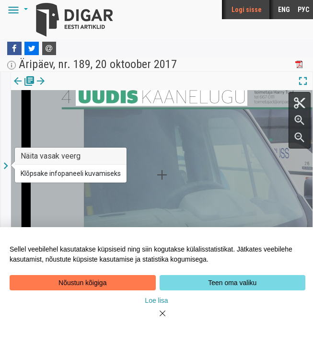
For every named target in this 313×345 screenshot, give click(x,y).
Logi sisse (247, 9)
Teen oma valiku (232, 283)
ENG (284, 9)
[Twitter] (31, 48)
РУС (303, 9)
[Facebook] (14, 48)
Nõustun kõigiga (82, 283)
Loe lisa (156, 300)
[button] (16, 9)
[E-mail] (49, 48)
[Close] (156, 319)
